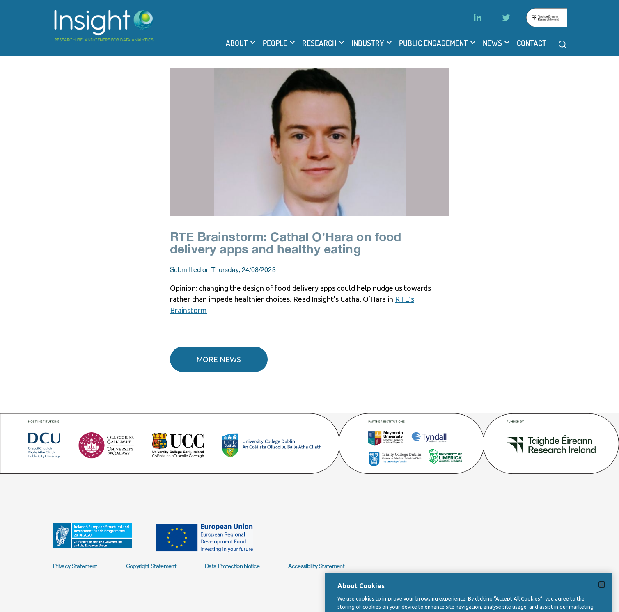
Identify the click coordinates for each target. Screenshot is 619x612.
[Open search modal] (562, 44)
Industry (367, 43)
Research (319, 43)
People (275, 43)
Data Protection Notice (232, 565)
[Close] (601, 598)
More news (219, 359)
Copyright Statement (151, 565)
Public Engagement (433, 43)
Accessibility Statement (316, 565)
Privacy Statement (75, 565)
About (237, 43)
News (492, 43)
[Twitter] (506, 17)
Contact (531, 43)
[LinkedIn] (477, 17)
